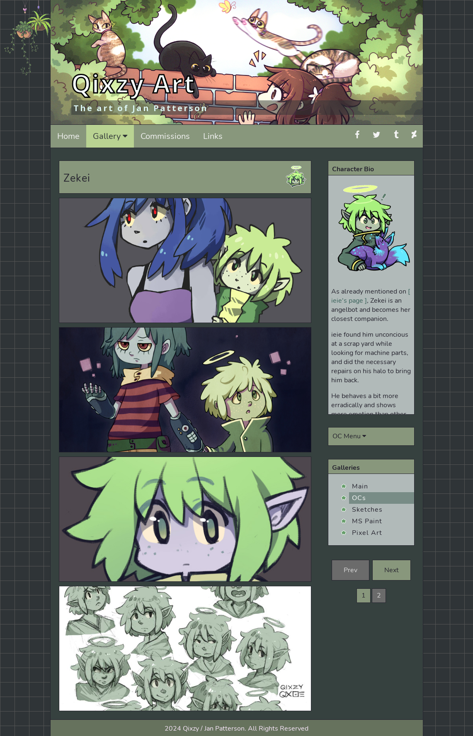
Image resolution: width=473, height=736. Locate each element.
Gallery (110, 136)
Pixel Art (367, 532)
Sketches (367, 509)
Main (360, 486)
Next (391, 570)
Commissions (165, 136)
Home (68, 136)
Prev (350, 570)
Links (213, 136)
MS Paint (367, 521)
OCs (359, 498)
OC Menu (349, 436)
